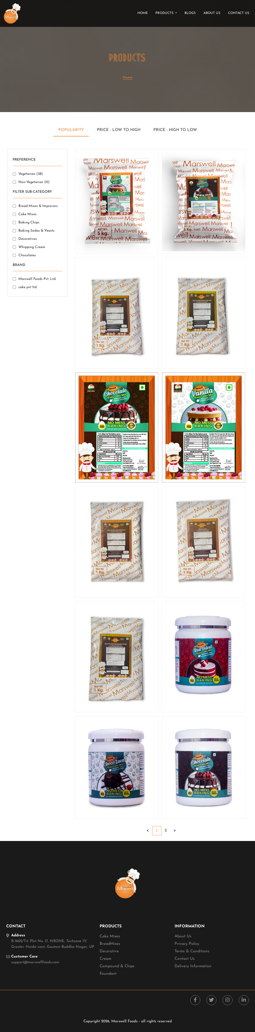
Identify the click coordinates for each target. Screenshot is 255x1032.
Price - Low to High (118, 130)
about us (211, 13)
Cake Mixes (110, 936)
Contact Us (185, 959)
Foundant (108, 974)
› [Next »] (174, 830)
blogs (190, 13)
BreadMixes (110, 944)
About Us (183, 936)
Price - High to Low (175, 130)
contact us (238, 13)
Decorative (109, 951)
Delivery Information (193, 966)
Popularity (71, 130)
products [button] (165, 13)
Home (143, 13)
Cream (105, 959)
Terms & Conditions (192, 951)
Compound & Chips (117, 966)
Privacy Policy (187, 944)
